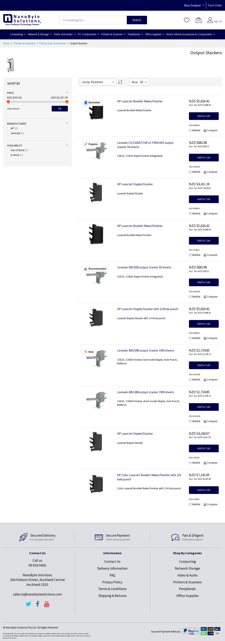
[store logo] (22, 20)
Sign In (217, 18)
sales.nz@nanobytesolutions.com (37, 594)
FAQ (112, 575)
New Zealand (192, 5)
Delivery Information (112, 568)
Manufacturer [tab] (16, 123)
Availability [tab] (14, 145)
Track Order (215, 5)
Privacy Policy (112, 582)
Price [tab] (10, 93)
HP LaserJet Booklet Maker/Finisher (140, 101)
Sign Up (218, 21)
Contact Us (112, 561)
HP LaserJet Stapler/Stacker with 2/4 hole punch (147, 309)
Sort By (86, 82)
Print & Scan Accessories (52, 43)
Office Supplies (187, 595)
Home (6, 43)
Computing (187, 561)
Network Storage (187, 568)
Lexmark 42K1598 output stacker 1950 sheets (145, 350)
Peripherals (187, 589)
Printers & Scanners (25, 43)
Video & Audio (187, 575)
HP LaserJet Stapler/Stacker (135, 184)
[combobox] (93, 20)
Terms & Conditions (112, 589)
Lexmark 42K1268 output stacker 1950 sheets (145, 392)
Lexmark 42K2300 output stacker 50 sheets (144, 267)
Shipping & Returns (112, 595)
